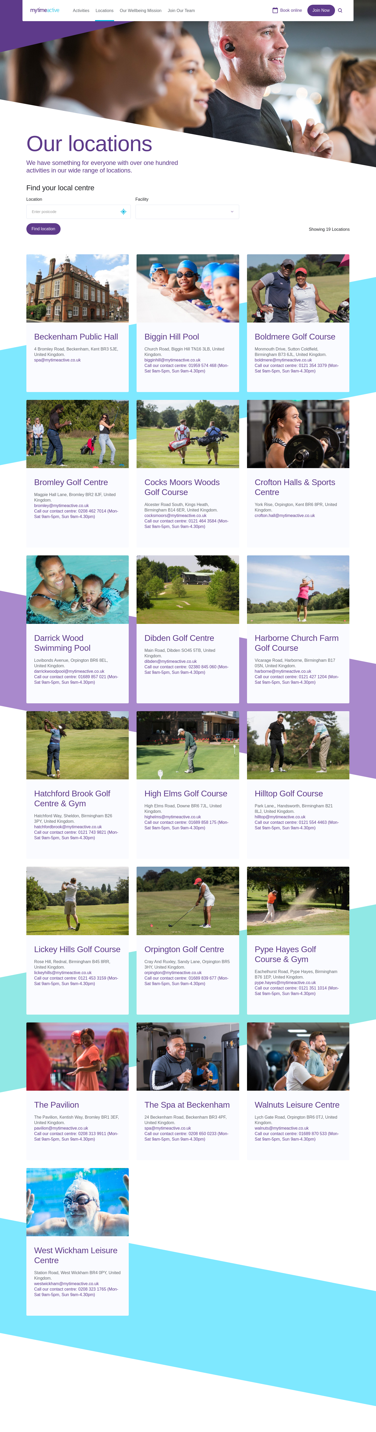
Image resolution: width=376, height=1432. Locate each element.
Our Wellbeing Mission (141, 10)
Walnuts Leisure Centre (297, 1104)
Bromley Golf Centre (71, 482)
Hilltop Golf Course (289, 793)
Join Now (321, 10)
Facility (142, 199)
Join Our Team (181, 10)
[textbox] (161, 212)
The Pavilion (56, 1104)
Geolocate (123, 211)
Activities (81, 10)
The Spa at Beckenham (187, 1104)
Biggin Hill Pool (171, 336)
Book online (291, 10)
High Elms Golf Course (185, 793)
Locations (105, 10)
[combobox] (187, 212)
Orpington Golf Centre (184, 949)
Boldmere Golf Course (295, 336)
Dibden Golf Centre (179, 638)
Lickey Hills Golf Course (77, 949)
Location (34, 199)
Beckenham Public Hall (76, 336)
